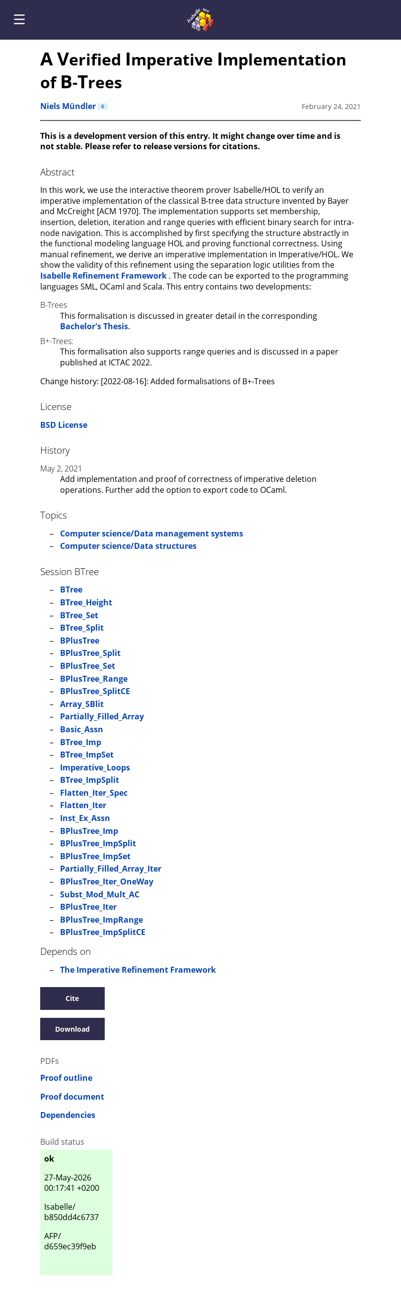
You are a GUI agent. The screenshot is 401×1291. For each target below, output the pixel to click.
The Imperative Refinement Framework (138, 969)
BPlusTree (79, 640)
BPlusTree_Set (87, 665)
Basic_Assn (81, 729)
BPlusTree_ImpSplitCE (102, 932)
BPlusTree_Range (94, 678)
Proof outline (66, 1078)
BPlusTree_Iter (88, 906)
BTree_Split (82, 627)
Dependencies (67, 1115)
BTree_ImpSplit (89, 779)
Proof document (72, 1097)
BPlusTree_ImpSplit (98, 843)
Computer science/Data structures (128, 545)
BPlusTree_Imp (89, 830)
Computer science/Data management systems (151, 533)
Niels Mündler (68, 106)
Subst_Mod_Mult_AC (99, 894)
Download (72, 1029)
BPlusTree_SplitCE (95, 691)
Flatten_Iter (83, 805)
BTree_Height (86, 602)
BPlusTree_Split (90, 652)
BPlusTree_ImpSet (95, 856)
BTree (71, 589)
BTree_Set (79, 615)
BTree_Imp (80, 742)
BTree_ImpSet (87, 754)
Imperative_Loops (95, 767)
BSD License (63, 424)
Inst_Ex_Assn (85, 818)
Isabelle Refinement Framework (104, 275)
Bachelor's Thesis (94, 326)
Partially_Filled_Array (102, 716)
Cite (72, 998)
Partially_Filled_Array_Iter (110, 868)
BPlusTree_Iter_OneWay (106, 881)
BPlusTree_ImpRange (101, 919)
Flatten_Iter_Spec (94, 792)
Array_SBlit (82, 704)
